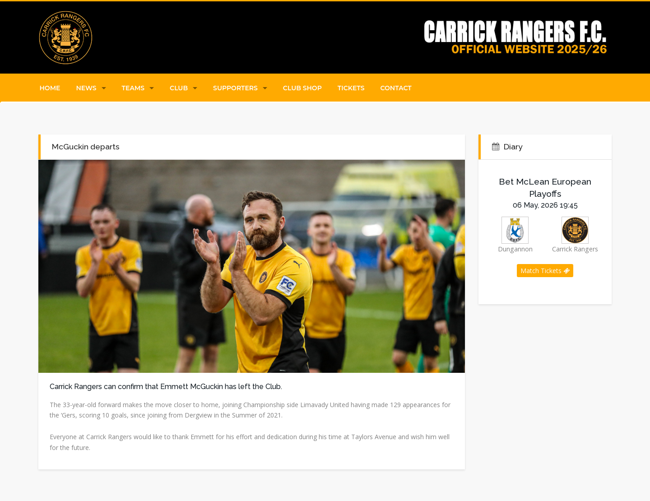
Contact (396, 88)
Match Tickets (545, 270)
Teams (133, 88)
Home (50, 88)
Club (179, 88)
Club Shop (302, 88)
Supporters (235, 88)
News (86, 88)
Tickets (351, 88)
